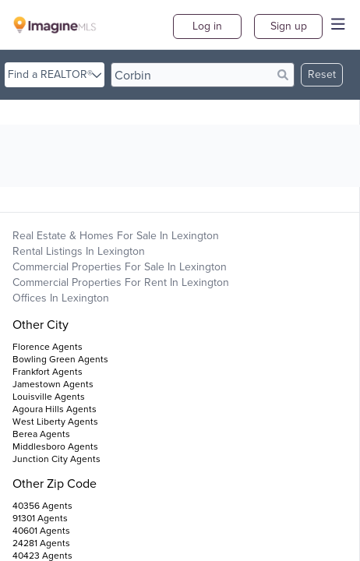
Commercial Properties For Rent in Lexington (120, 282)
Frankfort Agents (47, 371)
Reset (322, 74)
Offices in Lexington (60, 298)
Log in (207, 26)
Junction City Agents (56, 459)
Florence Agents (47, 346)
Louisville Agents (48, 396)
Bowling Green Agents (60, 359)
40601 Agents (41, 530)
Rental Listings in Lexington (78, 251)
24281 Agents (41, 543)
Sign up (288, 26)
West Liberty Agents (55, 421)
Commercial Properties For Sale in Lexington (119, 267)
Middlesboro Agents (55, 446)
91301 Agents (40, 518)
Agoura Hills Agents (54, 409)
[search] (203, 74)
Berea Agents (41, 434)
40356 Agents (42, 505)
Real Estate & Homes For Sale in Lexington (115, 236)
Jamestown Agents (53, 384)
